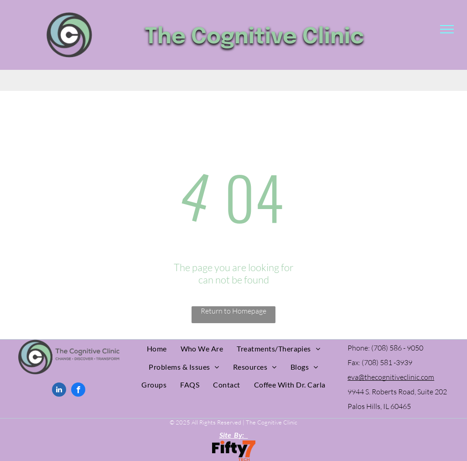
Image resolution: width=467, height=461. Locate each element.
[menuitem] (157, 348)
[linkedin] (59, 390)
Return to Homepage (233, 310)
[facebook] (78, 390)
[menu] (447, 29)
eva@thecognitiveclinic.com (391, 377)
